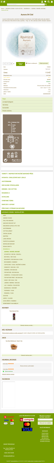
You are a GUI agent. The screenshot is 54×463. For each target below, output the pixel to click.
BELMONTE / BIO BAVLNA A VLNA (13, 259)
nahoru (52, 461)
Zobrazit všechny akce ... (27, 355)
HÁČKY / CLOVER (7, 298)
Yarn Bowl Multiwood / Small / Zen (14, 341)
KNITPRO (5, 236)
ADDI (4, 215)
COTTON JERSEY (7, 231)
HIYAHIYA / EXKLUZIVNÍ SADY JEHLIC (14, 177)
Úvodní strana (45, 433)
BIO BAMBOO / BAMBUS (10, 262)
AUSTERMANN (6, 181)
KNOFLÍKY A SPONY (8, 204)
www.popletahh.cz (14, 461)
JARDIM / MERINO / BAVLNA (12, 282)
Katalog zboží (45, 434)
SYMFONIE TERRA (7, 200)
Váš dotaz (5, 105)
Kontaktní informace (45, 441)
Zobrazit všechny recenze (8, 374)
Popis (4, 99)
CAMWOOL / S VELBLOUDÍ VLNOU (13, 275)
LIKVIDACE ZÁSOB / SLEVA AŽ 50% (13, 212)
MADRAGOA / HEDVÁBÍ (10, 288)
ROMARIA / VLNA (9, 293)
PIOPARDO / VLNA (9, 290)
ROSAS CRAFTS (7, 246)
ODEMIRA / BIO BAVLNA (10, 269)
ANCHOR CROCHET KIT (9, 223)
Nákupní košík (45, 436)
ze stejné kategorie (8, 102)
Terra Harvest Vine (13, 311)
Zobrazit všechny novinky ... (27, 325)
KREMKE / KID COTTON (9, 189)
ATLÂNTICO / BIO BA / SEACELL (12, 254)
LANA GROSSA (7, 238)
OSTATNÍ (5, 295)
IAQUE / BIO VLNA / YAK (10, 280)
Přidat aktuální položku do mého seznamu (12, 333)
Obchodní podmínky (45, 439)
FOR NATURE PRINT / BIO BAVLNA (13, 277)
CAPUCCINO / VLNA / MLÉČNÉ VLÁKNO (15, 264)
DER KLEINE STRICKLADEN (10, 185)
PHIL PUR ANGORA (8, 220)
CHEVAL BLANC (7, 233)
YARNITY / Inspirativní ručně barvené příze (17, 174)
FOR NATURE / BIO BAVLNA (11, 272)
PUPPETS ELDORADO (9, 241)
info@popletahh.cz (9, 456)
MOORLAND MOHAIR (8, 244)
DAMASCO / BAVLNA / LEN (11, 267)
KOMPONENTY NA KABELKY (10, 303)
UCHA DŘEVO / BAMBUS (9, 301)
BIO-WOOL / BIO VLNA (10, 257)
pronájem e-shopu (37, 461)
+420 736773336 (9, 452)
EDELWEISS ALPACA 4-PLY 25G (11, 225)
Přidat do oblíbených (31, 63)
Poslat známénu (7, 110)
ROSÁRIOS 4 (6, 193)
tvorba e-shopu (30, 461)
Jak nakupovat (45, 438)
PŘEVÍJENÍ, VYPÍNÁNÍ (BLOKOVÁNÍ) (13, 208)
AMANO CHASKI (7, 218)
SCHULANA (5, 197)
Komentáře (6, 107)
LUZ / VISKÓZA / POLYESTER (12, 285)
